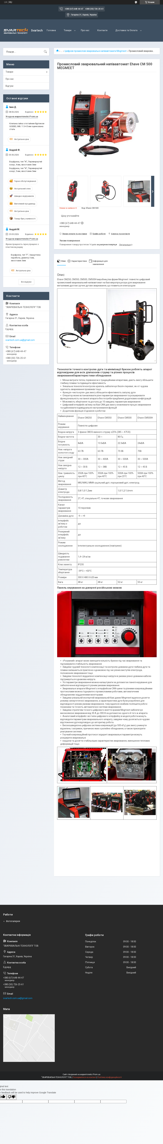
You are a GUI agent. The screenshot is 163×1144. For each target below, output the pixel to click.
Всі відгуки (26, 282)
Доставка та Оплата (126, 30)
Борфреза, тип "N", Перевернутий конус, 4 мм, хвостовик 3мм (25, 163)
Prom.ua (96, 1074)
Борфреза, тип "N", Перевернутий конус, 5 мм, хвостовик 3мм (25, 169)
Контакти (102, 30)
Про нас (85, 30)
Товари (67, 30)
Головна (51, 30)
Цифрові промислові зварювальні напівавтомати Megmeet (95, 51)
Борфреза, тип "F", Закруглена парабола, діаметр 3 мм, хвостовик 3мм (25, 258)
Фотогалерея (13, 921)
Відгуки (9, 86)
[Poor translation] (12, 1097)
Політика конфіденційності (109, 1077)
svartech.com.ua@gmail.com (20, 340)
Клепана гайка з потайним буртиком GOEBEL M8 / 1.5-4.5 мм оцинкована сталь (26, 126)
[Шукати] (45, 52)
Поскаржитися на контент (84, 1077)
